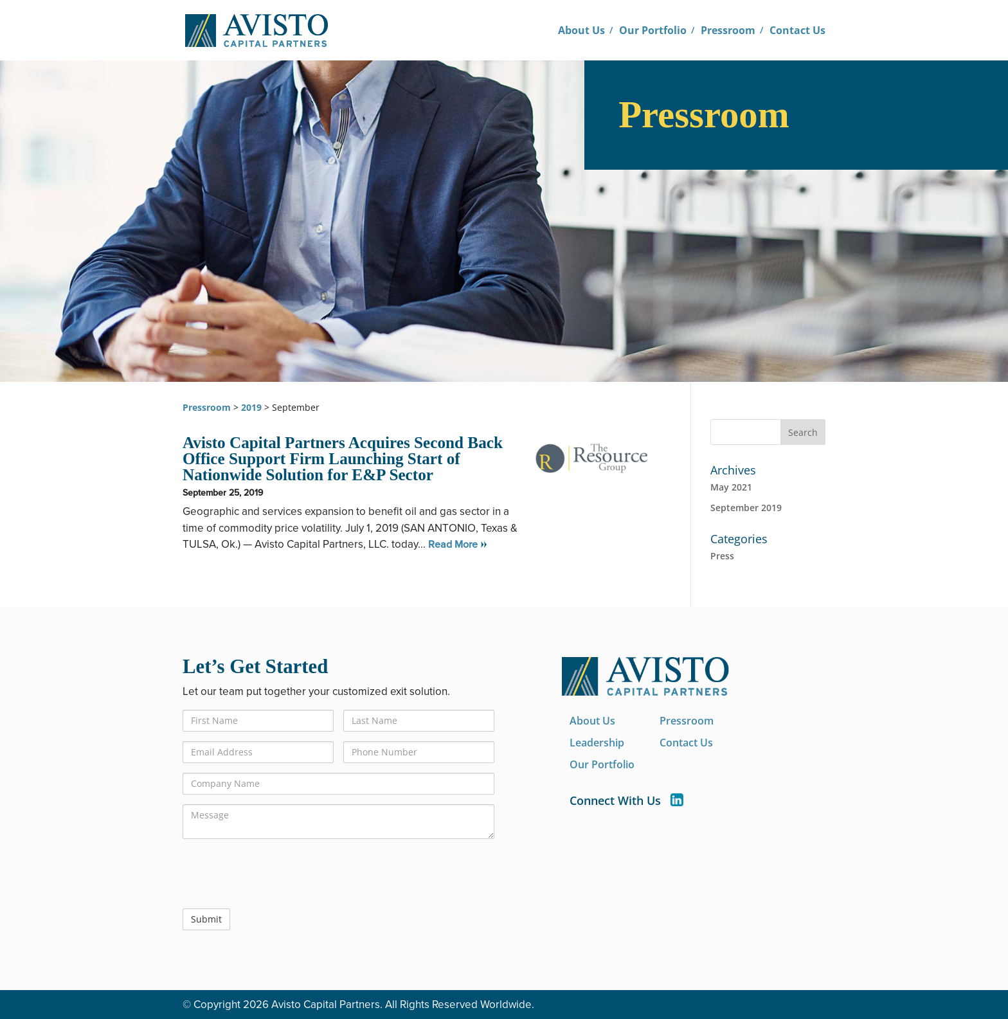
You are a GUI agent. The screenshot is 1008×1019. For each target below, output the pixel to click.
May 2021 (731, 487)
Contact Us (797, 30)
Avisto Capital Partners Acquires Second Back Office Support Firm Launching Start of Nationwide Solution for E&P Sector (343, 458)
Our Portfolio (653, 30)
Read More (453, 544)
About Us (581, 30)
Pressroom (728, 30)
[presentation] (280, 874)
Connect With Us (626, 800)
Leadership (597, 743)
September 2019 (746, 507)
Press (722, 556)
